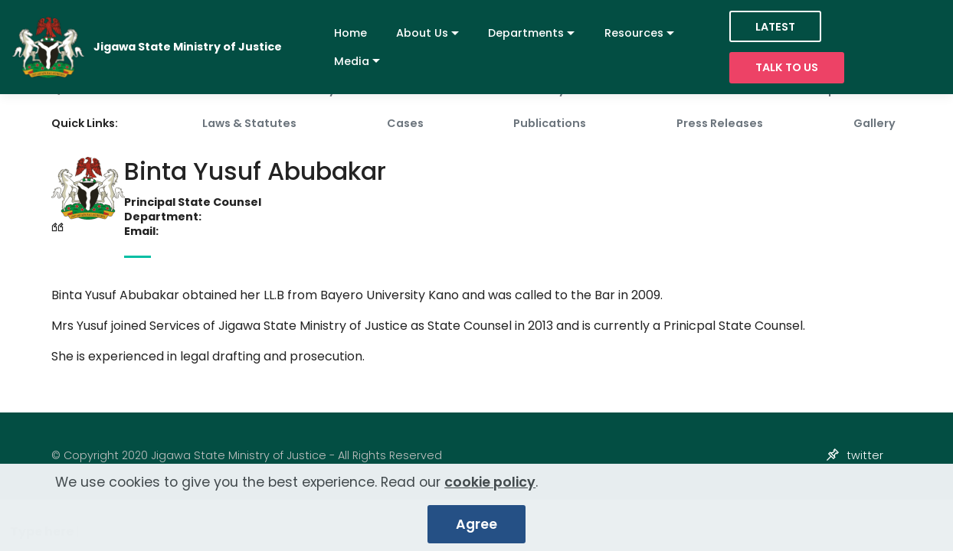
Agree (476, 525)
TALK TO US (786, 67)
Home (350, 33)
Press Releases (719, 123)
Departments (526, 33)
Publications (549, 123)
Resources (633, 33)
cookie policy (489, 483)
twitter (865, 455)
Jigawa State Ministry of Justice (187, 47)
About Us (422, 33)
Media (351, 61)
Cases (405, 123)
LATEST (775, 26)
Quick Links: (84, 123)
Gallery (874, 123)
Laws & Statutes (249, 123)
